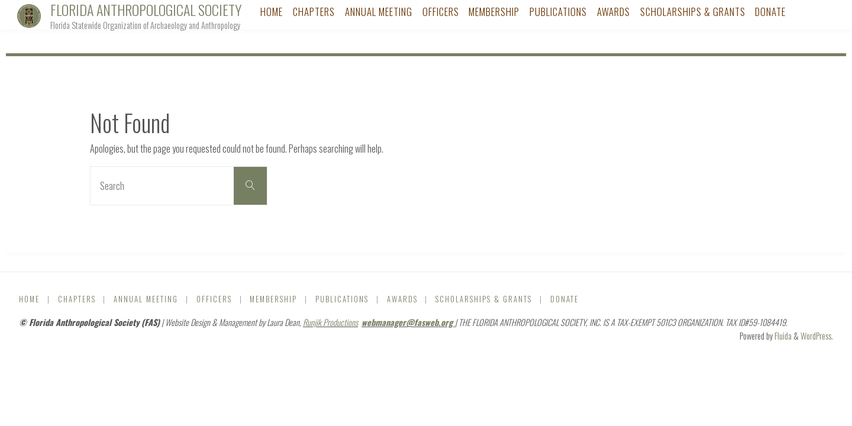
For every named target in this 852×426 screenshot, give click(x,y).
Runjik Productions (330, 322)
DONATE (564, 299)
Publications (342, 299)
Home (29, 299)
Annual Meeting (146, 299)
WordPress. (817, 336)
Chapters (77, 299)
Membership (273, 299)
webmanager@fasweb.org (408, 322)
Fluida (782, 336)
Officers (214, 299)
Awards (402, 299)
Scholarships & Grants (483, 299)
